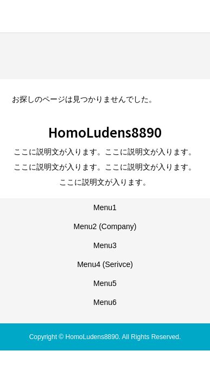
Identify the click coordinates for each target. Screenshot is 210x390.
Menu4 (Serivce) (105, 264)
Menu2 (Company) (105, 226)
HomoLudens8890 (68, 15)
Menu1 (105, 207)
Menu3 (105, 245)
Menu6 (105, 302)
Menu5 (105, 283)
